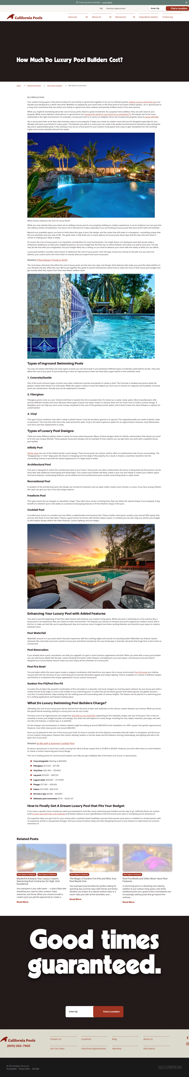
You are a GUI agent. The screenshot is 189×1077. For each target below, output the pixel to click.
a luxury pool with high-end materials (48, 814)
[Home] (24, 16)
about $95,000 (151, 117)
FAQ (101, 8)
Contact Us (55, 1039)
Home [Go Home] (19, 85)
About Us (148, 1039)
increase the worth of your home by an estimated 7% (107, 114)
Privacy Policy (24, 1069)
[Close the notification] (186, 2)
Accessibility (12, 1069)
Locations (86, 1039)
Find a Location (179, 8)
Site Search (149, 1048)
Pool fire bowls (141, 672)
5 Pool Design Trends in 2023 (51, 260)
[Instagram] (187, 1043)
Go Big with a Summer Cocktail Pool (55, 743)
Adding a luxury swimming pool (143, 102)
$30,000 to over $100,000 (83, 716)
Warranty (117, 1048)
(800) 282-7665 (18, 1046)
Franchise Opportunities (115, 8)
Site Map (35, 1069)
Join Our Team (57, 1048)
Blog (114, 1039)
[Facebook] (187, 1037)
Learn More (107, 2)
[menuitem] (78, 17)
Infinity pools (33, 453)
